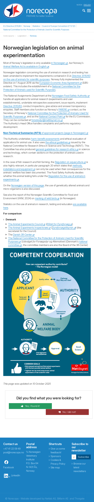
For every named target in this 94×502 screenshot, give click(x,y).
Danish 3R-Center (22, 234)
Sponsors (56, 450)
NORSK (79, 5)
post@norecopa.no (13, 446)
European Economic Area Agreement (59, 82)
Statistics (36, 26)
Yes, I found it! (30, 405)
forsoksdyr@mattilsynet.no (45, 119)
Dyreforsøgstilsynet (62, 227)
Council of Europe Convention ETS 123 (58, 26)
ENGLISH (87, 5)
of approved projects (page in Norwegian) (44, 132)
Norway (26, 26)
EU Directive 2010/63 (12, 26)
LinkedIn (15, 469)
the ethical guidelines (56, 142)
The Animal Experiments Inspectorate (28, 227)
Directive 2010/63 (12, 105)
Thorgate (79, 492)
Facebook (8, 461)
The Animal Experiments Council (25, 224)
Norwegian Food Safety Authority (69, 95)
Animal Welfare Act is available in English (25, 66)
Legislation (22, 35)
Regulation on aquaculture (69, 161)
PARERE (62, 109)
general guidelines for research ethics (56, 149)
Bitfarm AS (62, 492)
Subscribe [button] (83, 450)
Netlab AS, (50, 492)
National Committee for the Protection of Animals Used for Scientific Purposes (36, 29)
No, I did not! (71, 405)
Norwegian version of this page (27, 185)
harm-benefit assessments (45, 138)
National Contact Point (51, 116)
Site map (55, 461)
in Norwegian (58, 62)
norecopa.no (8, 35)
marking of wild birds (46, 198)
